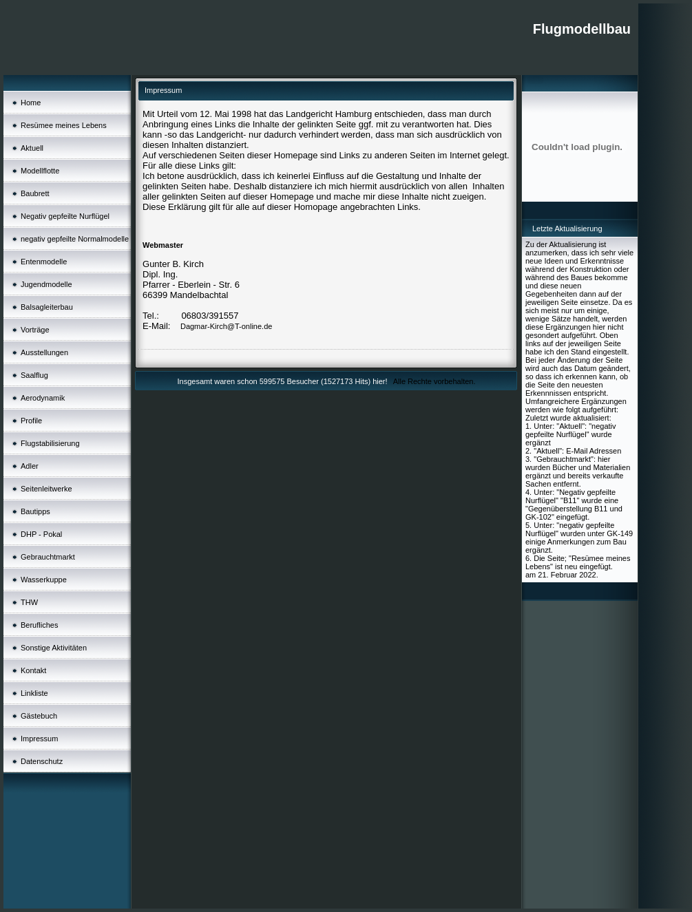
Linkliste (34, 693)
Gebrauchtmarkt (48, 557)
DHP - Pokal (41, 534)
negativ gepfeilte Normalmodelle (75, 239)
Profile (31, 420)
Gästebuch (39, 716)
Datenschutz (42, 761)
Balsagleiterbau (47, 307)
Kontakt (33, 670)
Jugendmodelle (46, 284)
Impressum (39, 738)
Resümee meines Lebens (64, 125)
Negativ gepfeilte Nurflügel (65, 216)
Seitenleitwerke (46, 489)
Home (31, 102)
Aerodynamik (43, 398)
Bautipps (35, 511)
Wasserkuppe (44, 579)
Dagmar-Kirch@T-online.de (226, 326)
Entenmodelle (44, 261)
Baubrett (35, 193)
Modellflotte (40, 171)
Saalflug (34, 375)
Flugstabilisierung (50, 443)
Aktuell (32, 148)
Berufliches (39, 625)
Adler (30, 466)
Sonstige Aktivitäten (54, 648)
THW (29, 602)
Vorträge (35, 330)
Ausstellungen (44, 352)
